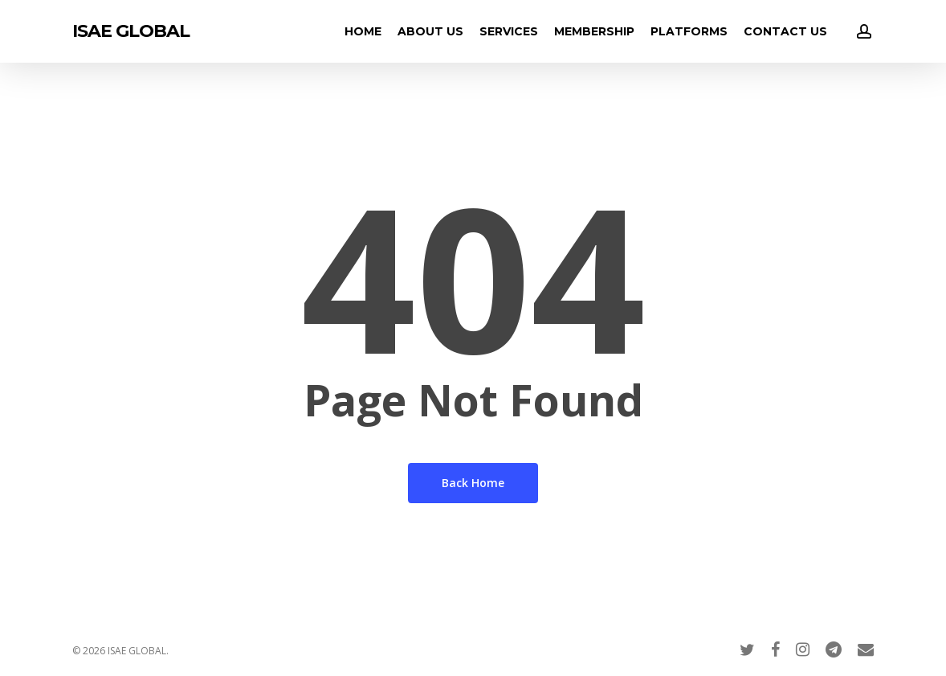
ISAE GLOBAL (131, 31)
